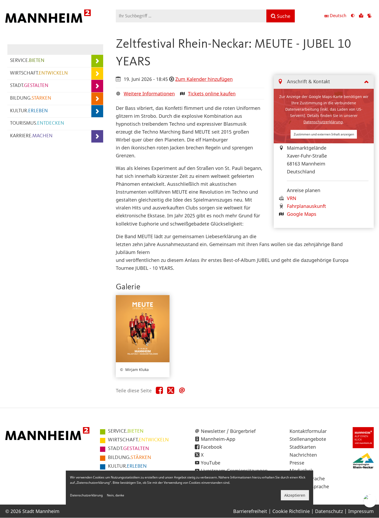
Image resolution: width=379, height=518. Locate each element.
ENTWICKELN (138, 440)
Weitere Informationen (149, 93)
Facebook (211, 447)
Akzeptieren (294, 495)
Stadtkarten (303, 447)
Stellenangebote (308, 439)
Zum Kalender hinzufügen (204, 79)
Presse (297, 463)
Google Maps (301, 214)
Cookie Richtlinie (291, 511)
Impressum (361, 511)
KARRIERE (31, 136)
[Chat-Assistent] (369, 500)
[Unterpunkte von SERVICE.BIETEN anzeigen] (97, 61)
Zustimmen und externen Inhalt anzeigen (324, 134)
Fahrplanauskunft (306, 206)
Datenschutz (329, 511)
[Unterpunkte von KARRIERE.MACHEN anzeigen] (97, 136)
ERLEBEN (127, 466)
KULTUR (29, 111)
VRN (291, 198)
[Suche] (280, 15)
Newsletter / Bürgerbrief (228, 431)
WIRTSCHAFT (39, 73)
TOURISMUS (37, 123)
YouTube (210, 463)
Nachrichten (303, 455)
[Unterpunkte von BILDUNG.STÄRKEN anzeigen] (97, 98)
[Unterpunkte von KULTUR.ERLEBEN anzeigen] (97, 111)
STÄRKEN (129, 457)
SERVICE (27, 60)
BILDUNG (30, 98)
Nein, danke (115, 495)
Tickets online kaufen (212, 93)
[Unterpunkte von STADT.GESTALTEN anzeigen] (97, 86)
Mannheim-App (218, 439)
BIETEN (125, 431)
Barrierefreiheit (250, 511)
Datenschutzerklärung (323, 121)
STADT (29, 85)
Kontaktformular (308, 431)
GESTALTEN (128, 448)
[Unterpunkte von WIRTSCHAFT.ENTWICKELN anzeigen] (97, 73)
